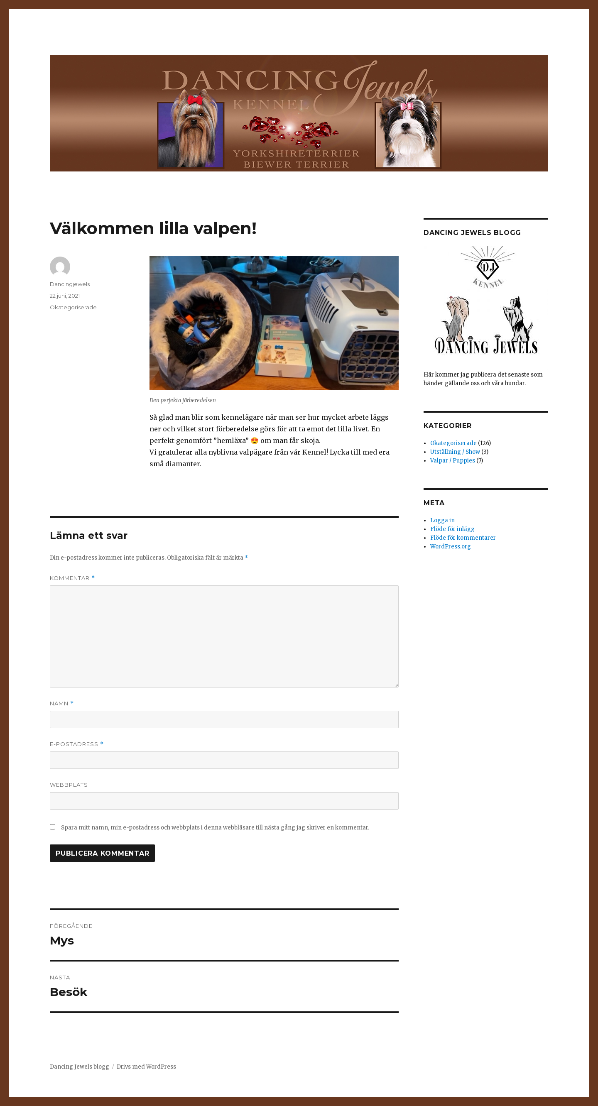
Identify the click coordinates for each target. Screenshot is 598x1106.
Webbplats (69, 784)
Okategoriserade (73, 307)
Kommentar (72, 578)
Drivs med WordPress (146, 1066)
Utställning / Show (455, 451)
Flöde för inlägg (452, 529)
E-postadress (77, 744)
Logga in (442, 520)
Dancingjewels (70, 284)
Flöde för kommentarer (463, 537)
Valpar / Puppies (452, 460)
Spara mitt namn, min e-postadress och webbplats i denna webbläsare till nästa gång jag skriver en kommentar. (215, 827)
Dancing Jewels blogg (79, 1066)
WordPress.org (450, 546)
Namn (62, 703)
